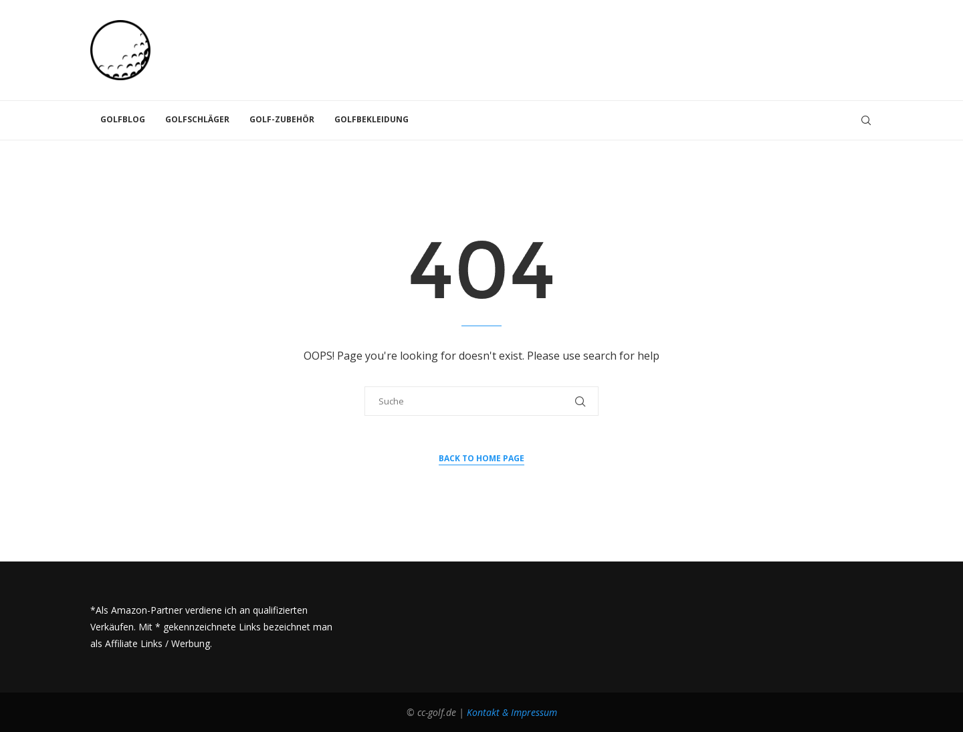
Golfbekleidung (371, 119)
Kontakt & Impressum (512, 712)
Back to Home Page (481, 458)
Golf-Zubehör (281, 119)
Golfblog (122, 119)
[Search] (866, 120)
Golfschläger (197, 119)
